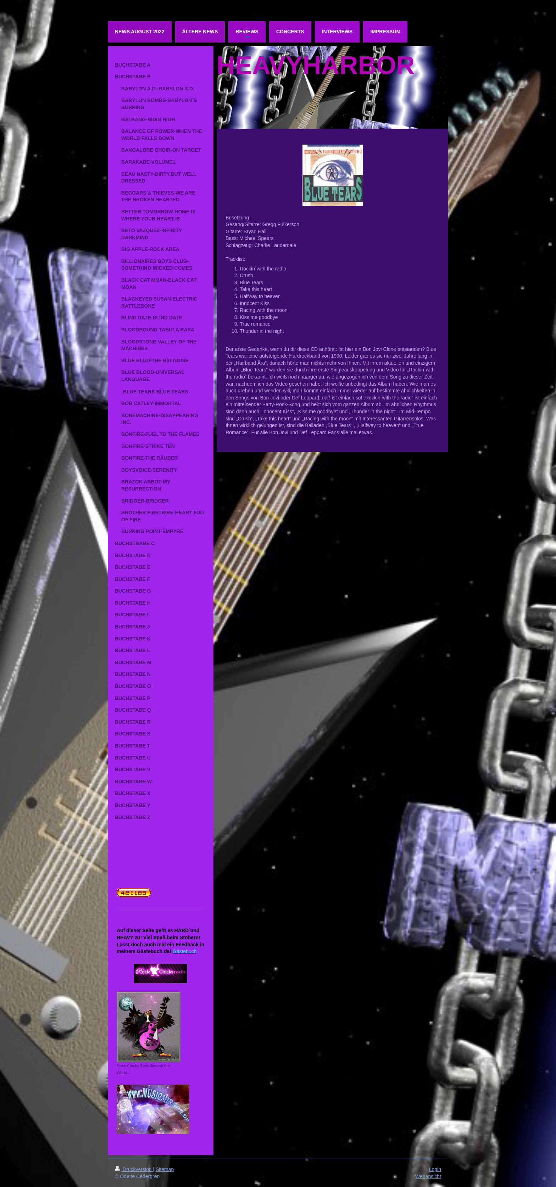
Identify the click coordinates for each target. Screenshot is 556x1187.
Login (435, 1169)
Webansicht (428, 1176)
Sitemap (165, 1169)
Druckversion (134, 1169)
